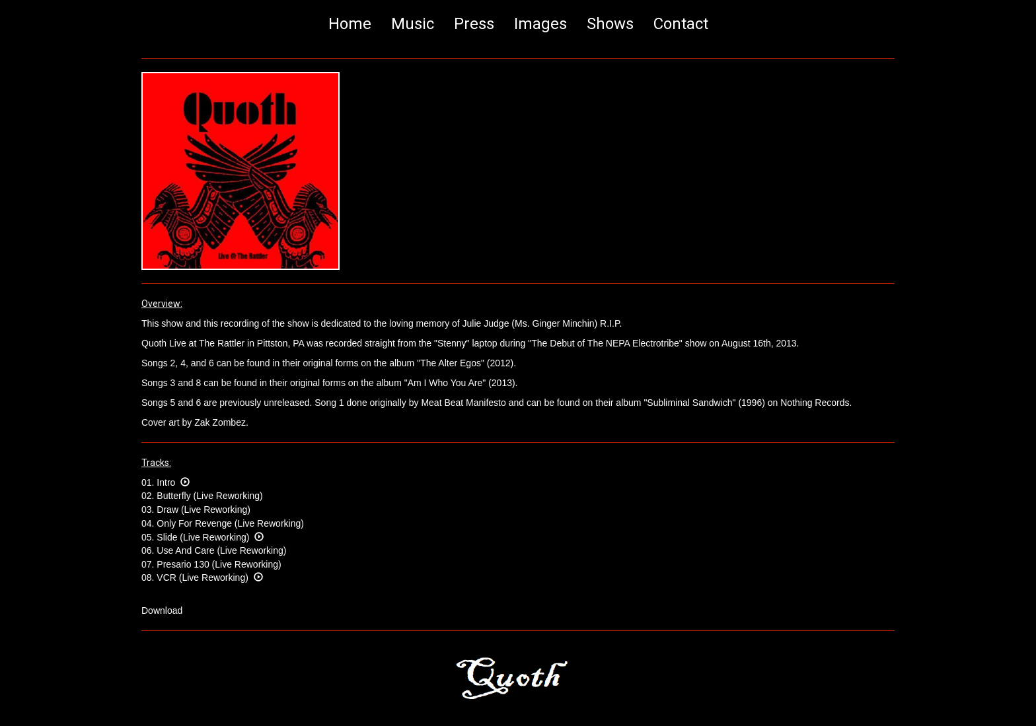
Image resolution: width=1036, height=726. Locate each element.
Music (412, 24)
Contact (680, 24)
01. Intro (165, 482)
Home (349, 24)
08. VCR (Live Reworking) (202, 577)
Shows (610, 24)
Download (161, 610)
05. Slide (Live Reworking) (202, 537)
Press (474, 24)
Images (540, 24)
